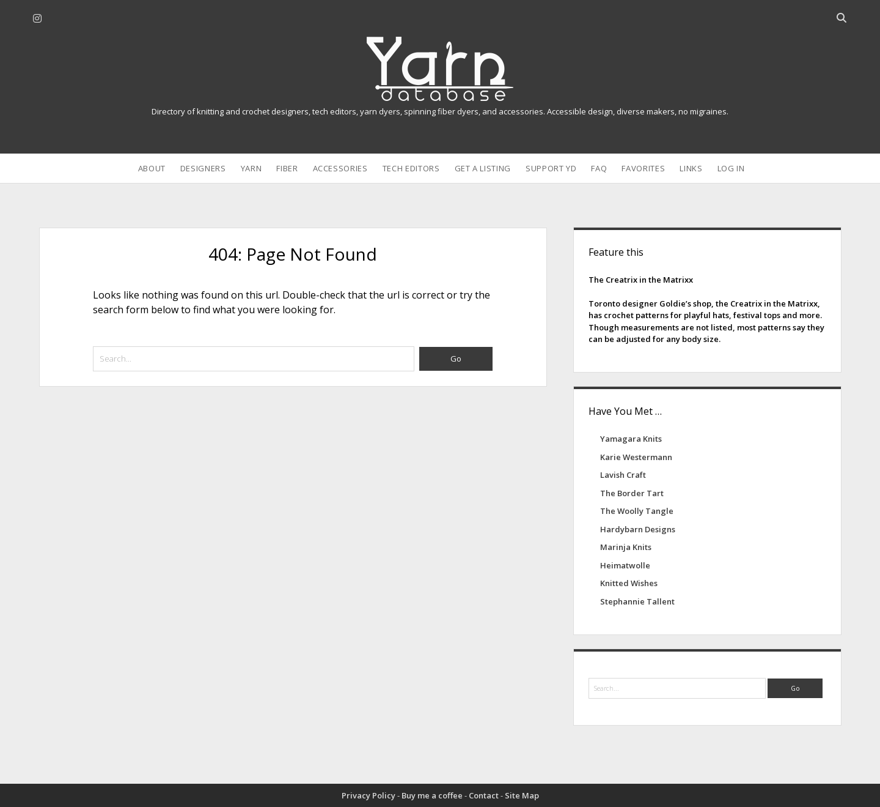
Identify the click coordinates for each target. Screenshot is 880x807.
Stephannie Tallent (637, 601)
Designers (203, 168)
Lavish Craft (623, 474)
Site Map (522, 795)
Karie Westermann (636, 457)
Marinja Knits (625, 546)
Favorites (643, 168)
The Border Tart (632, 493)
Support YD (551, 168)
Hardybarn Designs (637, 529)
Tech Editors (411, 168)
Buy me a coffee (432, 795)
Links (691, 168)
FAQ (599, 168)
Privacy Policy (368, 795)
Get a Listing (483, 168)
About (152, 168)
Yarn (251, 168)
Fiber (287, 168)
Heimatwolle (625, 565)
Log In (731, 168)
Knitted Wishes (629, 583)
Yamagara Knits (631, 438)
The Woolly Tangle (636, 510)
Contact (484, 795)
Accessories (340, 168)
